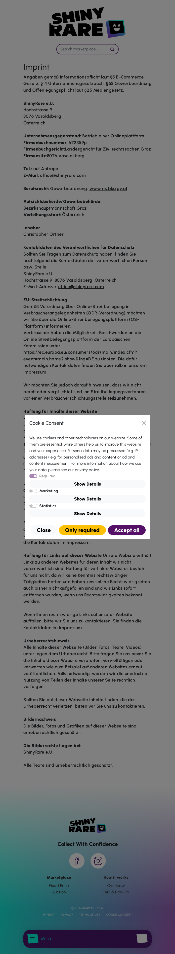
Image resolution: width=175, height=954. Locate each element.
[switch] (33, 491)
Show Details (87, 484)
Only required (82, 530)
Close (44, 530)
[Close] (144, 423)
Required (47, 476)
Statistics (47, 505)
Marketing (48, 491)
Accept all (126, 530)
